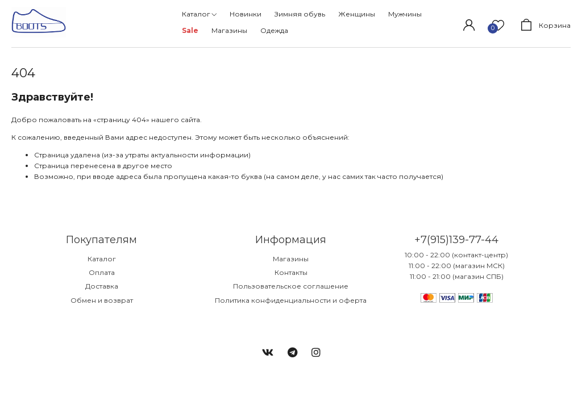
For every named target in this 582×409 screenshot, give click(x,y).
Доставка (101, 286)
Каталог (102, 258)
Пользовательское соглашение (290, 286)
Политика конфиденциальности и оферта (291, 300)
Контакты (291, 272)
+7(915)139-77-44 (456, 239)
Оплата (102, 272)
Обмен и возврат (101, 300)
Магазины (291, 258)
